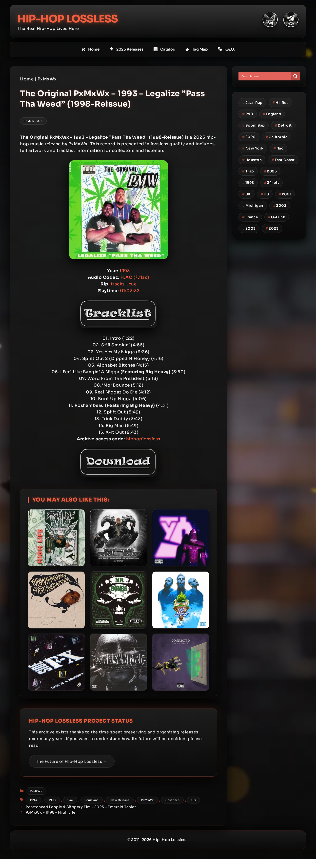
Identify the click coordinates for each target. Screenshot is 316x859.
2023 (272, 228)
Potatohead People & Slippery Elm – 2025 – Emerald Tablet (81, 807)
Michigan (252, 205)
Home (90, 49)
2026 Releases (126, 49)
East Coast (283, 160)
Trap (248, 171)
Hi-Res (281, 102)
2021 (285, 194)
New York (253, 148)
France (250, 217)
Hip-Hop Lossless (74, 18)
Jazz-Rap (252, 102)
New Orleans (120, 800)
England (272, 114)
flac (70, 800)
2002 (280, 205)
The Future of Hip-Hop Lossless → (71, 761)
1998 (52, 800)
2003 (249, 228)
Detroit (283, 125)
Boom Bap (253, 125)
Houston (252, 160)
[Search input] (266, 76)
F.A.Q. (226, 49)
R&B (247, 114)
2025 (270, 171)
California (277, 137)
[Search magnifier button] (295, 76)
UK (246, 194)
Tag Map (196, 49)
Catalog (164, 49)
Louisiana (92, 800)
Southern (172, 800)
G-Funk (276, 217)
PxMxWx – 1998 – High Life (51, 812)
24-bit (271, 182)
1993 (33, 800)
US (193, 800)
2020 (249, 137)
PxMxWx (47, 79)
